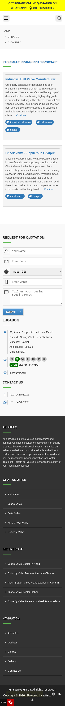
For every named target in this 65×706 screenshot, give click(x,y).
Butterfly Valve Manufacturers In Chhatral (31, 573)
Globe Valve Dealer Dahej (23, 591)
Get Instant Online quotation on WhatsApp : (32, 6)
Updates (13, 36)
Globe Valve (15, 503)
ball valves (46, 122)
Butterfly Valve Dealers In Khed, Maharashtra (34, 601)
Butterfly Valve (16, 531)
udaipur (14, 129)
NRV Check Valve (18, 522)
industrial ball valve (20, 122)
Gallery (12, 661)
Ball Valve (13, 494)
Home (6, 31)
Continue (21, 115)
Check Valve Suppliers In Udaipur (30, 153)
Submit (11, 311)
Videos (12, 651)
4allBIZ (47, 695)
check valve (16, 196)
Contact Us (14, 670)
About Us (13, 633)
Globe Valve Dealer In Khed (24, 563)
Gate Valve (14, 513)
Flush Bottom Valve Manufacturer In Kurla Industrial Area (35, 582)
